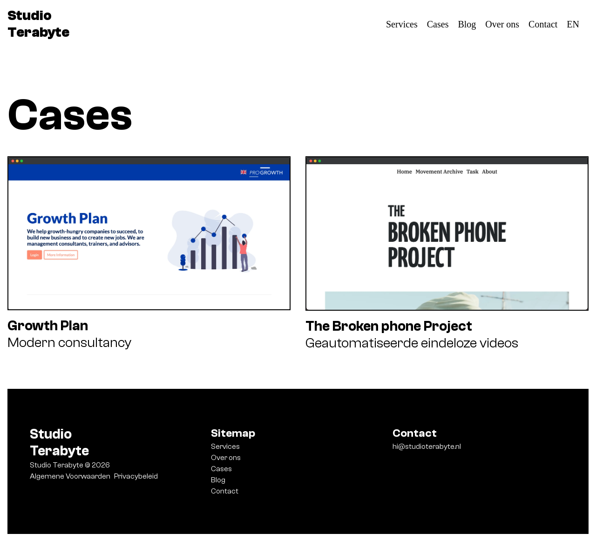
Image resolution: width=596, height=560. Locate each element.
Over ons (502, 24)
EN (573, 24)
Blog (467, 24)
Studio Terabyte (38, 23)
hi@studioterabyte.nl (427, 446)
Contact (542, 24)
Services (402, 24)
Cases (438, 24)
